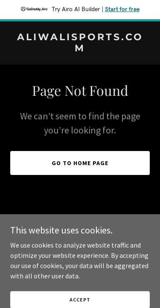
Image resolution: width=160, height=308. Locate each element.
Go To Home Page (80, 163)
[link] (80, 48)
